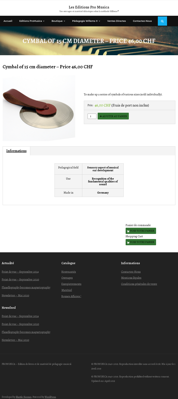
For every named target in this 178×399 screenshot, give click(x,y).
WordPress (50, 393)
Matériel (66, 286)
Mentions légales (131, 274)
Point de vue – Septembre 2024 (20, 268)
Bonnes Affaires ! (71, 292)
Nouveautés (68, 268)
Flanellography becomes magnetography (26, 284)
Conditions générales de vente (139, 280)
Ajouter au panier (114, 112)
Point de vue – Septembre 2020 (20, 276)
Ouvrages (67, 274)
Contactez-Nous (131, 268)
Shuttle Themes (23, 393)
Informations (16, 147)
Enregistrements (71, 280)
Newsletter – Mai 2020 (15, 292)
